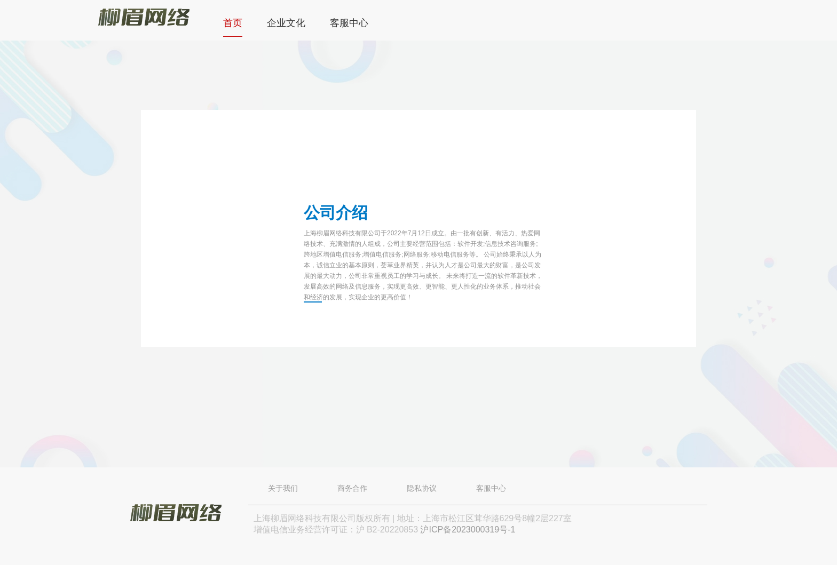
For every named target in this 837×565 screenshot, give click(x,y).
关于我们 (283, 488)
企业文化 (286, 23)
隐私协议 (422, 488)
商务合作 (352, 488)
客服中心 (349, 23)
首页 (232, 23)
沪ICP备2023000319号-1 (467, 529)
